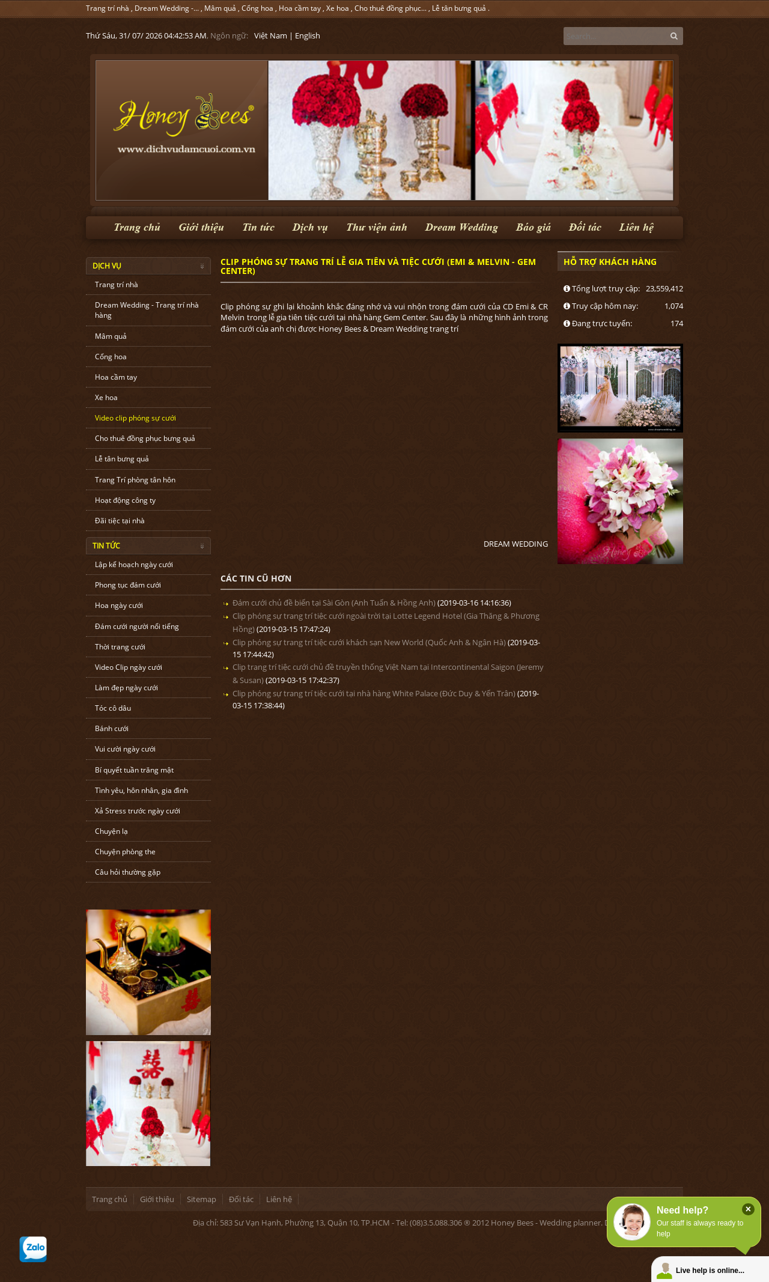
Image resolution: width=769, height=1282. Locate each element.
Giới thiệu (201, 227)
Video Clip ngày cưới (128, 667)
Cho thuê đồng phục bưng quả (145, 438)
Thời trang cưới (120, 647)
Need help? (682, 1210)
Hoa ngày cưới (119, 605)
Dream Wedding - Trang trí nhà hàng (147, 310)
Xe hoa (337, 8)
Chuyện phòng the (125, 851)
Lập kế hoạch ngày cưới (134, 564)
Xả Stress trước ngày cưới (137, 811)
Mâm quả (220, 8)
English (307, 35)
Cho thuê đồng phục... (390, 8)
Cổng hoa (257, 8)
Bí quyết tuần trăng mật (134, 770)
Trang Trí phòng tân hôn (135, 480)
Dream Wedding (461, 227)
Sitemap (201, 1199)
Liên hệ (636, 227)
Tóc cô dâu (113, 708)
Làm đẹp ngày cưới (126, 687)
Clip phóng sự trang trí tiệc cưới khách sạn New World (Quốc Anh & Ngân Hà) (369, 642)
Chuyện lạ (111, 831)
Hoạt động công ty (125, 500)
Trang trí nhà (107, 8)
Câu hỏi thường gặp (127, 872)
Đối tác (585, 227)
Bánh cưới (112, 728)
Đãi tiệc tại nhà (120, 520)
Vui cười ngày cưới (125, 749)
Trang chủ (137, 227)
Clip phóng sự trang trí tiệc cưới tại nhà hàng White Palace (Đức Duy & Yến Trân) (374, 693)
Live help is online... (710, 1270)
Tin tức (258, 227)
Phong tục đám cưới (128, 585)
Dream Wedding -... (167, 8)
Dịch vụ (310, 227)
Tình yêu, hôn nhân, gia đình (141, 790)
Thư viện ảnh (376, 227)
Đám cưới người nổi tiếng (137, 626)
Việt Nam (270, 35)
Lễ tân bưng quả (459, 8)
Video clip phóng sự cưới (135, 418)
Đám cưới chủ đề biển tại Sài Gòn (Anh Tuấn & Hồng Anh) (334, 602)
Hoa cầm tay (300, 8)
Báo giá (533, 227)
